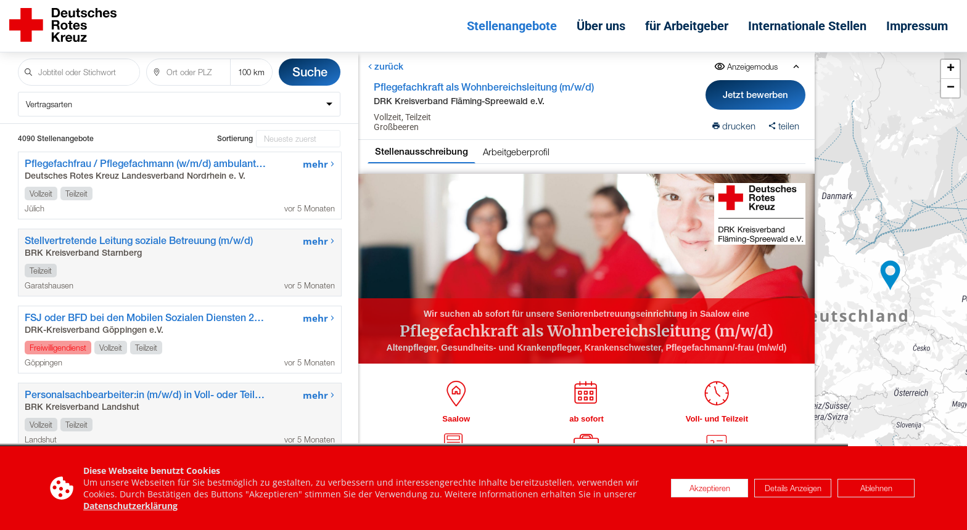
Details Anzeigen (793, 488)
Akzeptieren (709, 488)
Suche (309, 72)
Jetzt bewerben (756, 94)
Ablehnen (876, 488)
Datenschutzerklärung (130, 506)
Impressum (917, 25)
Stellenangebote (512, 25)
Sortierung (235, 138)
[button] (890, 275)
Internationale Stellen (807, 25)
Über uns (601, 25)
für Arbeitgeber (686, 25)
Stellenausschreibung (421, 151)
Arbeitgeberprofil (516, 151)
